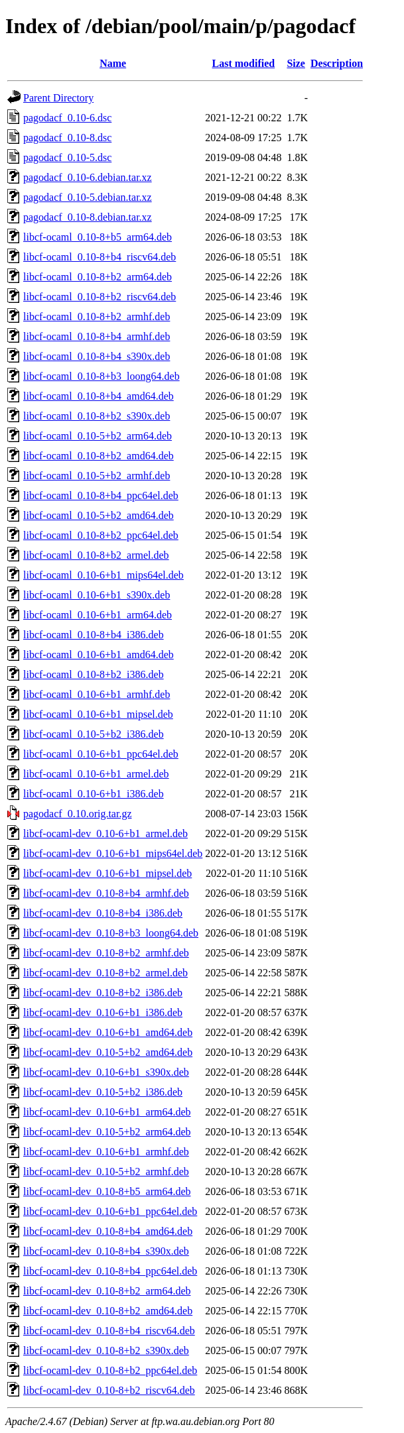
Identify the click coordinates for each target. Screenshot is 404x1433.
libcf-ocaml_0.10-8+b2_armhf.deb (96, 316)
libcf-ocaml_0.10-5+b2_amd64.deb (98, 515)
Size (296, 63)
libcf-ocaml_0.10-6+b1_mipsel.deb (98, 714)
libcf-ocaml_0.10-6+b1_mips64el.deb (103, 575)
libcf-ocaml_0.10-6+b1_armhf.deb (96, 694)
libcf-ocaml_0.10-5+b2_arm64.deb (97, 435)
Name (113, 63)
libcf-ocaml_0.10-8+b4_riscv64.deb (99, 256)
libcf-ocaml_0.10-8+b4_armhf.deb (96, 336)
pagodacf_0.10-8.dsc (67, 137)
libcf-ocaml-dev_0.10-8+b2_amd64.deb (107, 1310)
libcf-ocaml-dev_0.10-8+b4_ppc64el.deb (110, 1271)
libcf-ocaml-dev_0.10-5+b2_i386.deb (102, 1092)
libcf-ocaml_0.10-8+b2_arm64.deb (97, 276)
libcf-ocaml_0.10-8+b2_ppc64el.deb (100, 535)
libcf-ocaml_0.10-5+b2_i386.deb (93, 734)
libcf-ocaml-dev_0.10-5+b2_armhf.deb (106, 1171)
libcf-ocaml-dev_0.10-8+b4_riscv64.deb (109, 1330)
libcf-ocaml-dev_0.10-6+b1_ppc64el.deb (110, 1211)
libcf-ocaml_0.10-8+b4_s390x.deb (96, 356)
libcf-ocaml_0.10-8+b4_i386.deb (93, 634)
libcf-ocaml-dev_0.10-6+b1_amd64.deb (107, 1032)
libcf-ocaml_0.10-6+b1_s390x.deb (96, 595)
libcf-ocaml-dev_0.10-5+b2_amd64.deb (107, 1052)
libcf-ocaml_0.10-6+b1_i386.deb (93, 793)
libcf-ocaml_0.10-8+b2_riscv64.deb (99, 296)
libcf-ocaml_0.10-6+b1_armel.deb (96, 773)
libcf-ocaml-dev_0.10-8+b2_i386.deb (102, 992)
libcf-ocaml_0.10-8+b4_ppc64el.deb (100, 495)
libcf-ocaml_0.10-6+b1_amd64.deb (98, 654)
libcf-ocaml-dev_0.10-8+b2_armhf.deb (106, 952)
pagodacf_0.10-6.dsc (67, 117)
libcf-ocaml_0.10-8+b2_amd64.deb (98, 455)
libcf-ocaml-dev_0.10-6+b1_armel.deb (105, 833)
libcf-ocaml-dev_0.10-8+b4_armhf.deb (106, 893)
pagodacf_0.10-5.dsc (67, 157)
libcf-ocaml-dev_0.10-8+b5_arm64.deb (107, 1191)
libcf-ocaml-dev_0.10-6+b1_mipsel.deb (107, 873)
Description (336, 63)
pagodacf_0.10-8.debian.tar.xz (87, 217)
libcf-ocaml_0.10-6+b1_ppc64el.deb (100, 754)
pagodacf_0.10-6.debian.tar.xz (87, 177)
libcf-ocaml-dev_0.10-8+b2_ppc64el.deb (110, 1370)
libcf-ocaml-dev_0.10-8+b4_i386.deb (102, 913)
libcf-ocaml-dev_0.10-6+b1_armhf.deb (106, 1151)
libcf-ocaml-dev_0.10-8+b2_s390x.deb (106, 1350)
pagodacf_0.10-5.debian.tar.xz (87, 197)
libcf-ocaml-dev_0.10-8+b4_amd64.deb (107, 1231)
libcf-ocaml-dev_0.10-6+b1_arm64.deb (107, 1112)
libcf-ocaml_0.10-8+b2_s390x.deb (96, 416)
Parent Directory (58, 97)
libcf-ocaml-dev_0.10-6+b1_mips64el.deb (112, 853)
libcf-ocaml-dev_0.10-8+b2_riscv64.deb (109, 1390)
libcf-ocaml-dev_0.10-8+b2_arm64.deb (107, 1290)
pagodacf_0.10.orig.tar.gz (77, 813)
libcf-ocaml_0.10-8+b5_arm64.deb (97, 237)
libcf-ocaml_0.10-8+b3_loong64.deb (101, 376)
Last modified (243, 63)
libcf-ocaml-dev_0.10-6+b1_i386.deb (102, 1012)
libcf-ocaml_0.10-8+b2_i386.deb (93, 674)
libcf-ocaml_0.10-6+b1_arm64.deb (97, 614)
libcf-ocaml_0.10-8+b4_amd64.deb (98, 396)
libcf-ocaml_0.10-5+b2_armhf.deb (96, 475)
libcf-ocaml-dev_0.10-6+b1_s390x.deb (106, 1072)
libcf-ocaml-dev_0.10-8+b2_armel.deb (105, 972)
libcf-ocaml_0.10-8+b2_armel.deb (96, 555)
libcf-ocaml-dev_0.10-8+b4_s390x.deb (106, 1251)
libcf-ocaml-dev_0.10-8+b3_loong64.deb (110, 933)
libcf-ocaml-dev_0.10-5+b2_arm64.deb (107, 1131)
